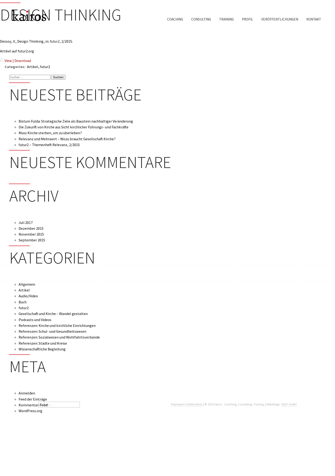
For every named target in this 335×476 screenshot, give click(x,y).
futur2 (24, 307)
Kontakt (313, 19)
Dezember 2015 (31, 228)
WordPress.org (30, 410)
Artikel (24, 290)
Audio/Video (28, 296)
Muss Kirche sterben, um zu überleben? (50, 132)
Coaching (175, 19)
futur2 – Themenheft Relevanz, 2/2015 (49, 144)
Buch (23, 302)
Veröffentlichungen (279, 19)
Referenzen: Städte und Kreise (43, 343)
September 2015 (32, 240)
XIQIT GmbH (289, 404)
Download (22, 60)
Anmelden (27, 393)
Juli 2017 (26, 222)
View (8, 60)
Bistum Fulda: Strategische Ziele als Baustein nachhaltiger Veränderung (76, 121)
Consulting (201, 19)
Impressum (178, 404)
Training (226, 19)
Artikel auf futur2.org (17, 51)
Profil (247, 19)
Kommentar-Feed (33, 405)
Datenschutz (194, 404)
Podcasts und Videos (35, 319)
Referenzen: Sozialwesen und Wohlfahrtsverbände (59, 337)
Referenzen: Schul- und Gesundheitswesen (52, 331)
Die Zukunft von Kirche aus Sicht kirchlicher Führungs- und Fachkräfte (73, 127)
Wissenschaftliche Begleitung (42, 349)
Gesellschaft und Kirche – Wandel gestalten (53, 313)
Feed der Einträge (33, 399)
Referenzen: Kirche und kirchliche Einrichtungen (57, 325)
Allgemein (27, 284)
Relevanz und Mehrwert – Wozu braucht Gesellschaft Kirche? (67, 139)
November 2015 (31, 234)
